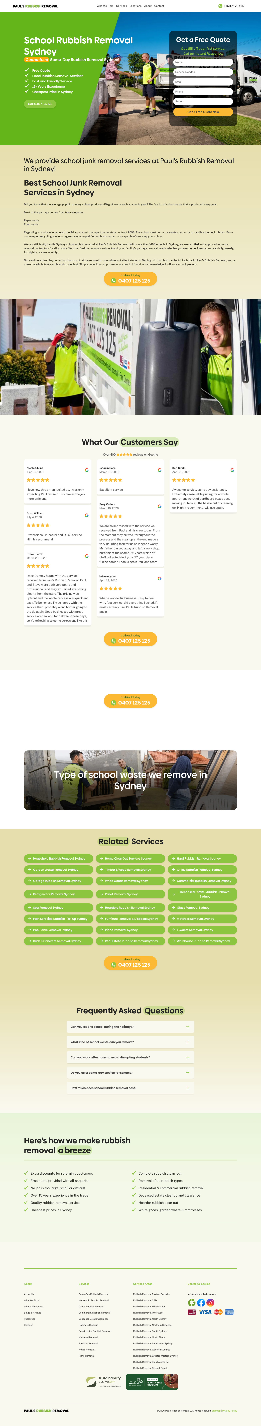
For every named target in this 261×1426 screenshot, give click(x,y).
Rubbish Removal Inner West (148, 1312)
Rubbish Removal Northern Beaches (152, 1325)
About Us (29, 1294)
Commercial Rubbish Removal (94, 1312)
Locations (135, 5)
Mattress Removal (88, 1337)
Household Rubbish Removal (94, 1300)
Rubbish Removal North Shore (149, 1337)
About (148, 5)
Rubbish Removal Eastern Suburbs (151, 1294)
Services (121, 5)
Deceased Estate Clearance (94, 1319)
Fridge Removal (87, 1349)
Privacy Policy (229, 1410)
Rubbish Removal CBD (145, 1300)
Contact (159, 5)
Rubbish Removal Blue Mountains (150, 1362)
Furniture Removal (88, 1343)
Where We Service (33, 1306)
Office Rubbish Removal (91, 1306)
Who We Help (105, 5)
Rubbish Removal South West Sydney (152, 1343)
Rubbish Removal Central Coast (150, 1368)
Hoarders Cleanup (88, 1325)
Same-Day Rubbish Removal (94, 1294)
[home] (37, 6)
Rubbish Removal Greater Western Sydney (155, 1355)
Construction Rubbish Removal (95, 1331)
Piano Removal (86, 1355)
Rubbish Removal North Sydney (149, 1319)
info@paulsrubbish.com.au (202, 1294)
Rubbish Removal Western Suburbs (151, 1349)
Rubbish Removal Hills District (149, 1306)
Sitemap (216, 1410)
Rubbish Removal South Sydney (150, 1331)
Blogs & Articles (32, 1312)
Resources (29, 1319)
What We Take (31, 1300)
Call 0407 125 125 (40, 104)
